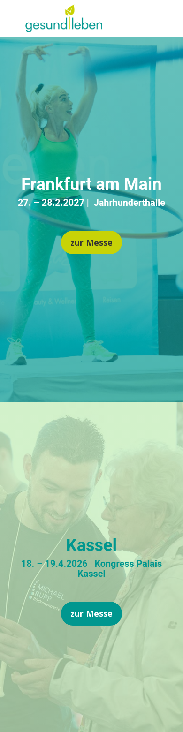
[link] (63, 29)
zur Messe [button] (91, 242)
